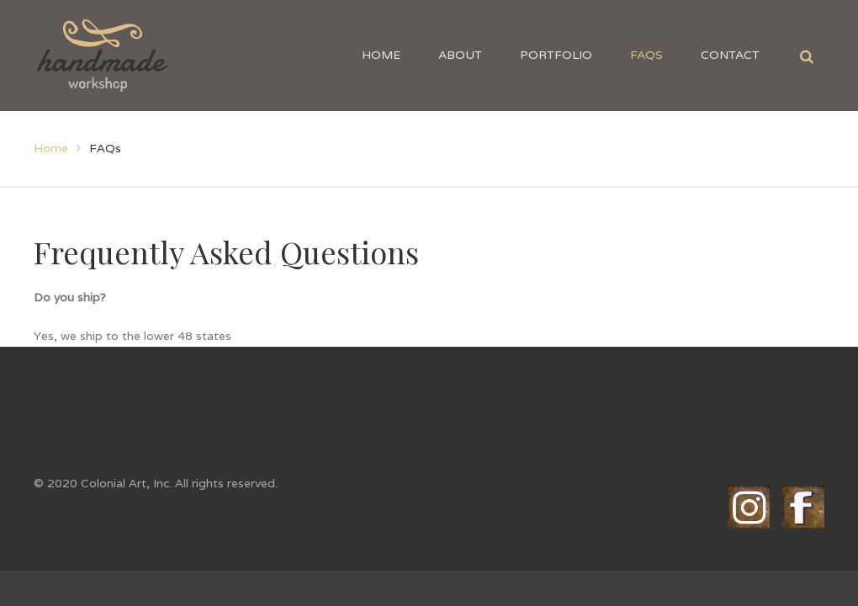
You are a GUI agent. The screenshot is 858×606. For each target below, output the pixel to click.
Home (51, 148)
